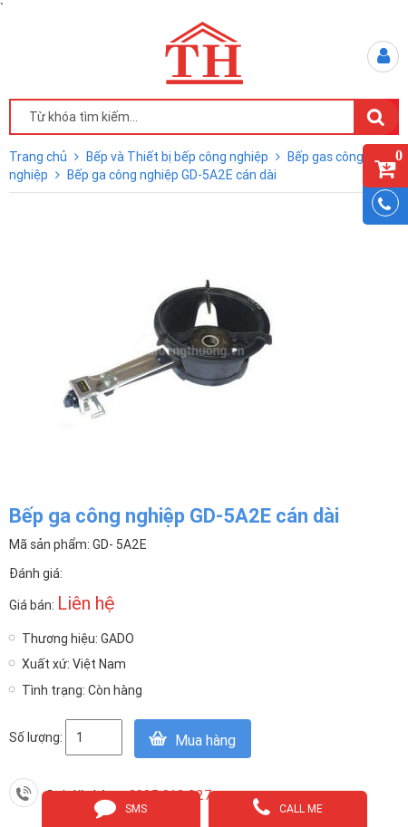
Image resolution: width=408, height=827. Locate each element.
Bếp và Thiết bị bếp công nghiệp (178, 157)
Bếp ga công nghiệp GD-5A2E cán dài (172, 175)
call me (288, 807)
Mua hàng (205, 740)
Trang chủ (39, 157)
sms (120, 807)
